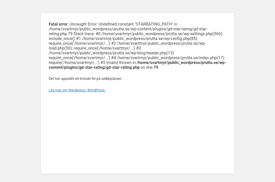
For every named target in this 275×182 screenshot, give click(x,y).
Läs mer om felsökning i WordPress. (77, 90)
